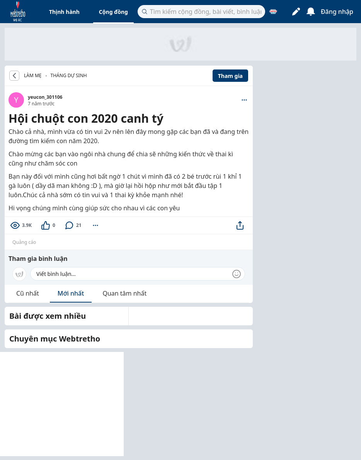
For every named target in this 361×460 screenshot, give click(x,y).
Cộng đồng (113, 11)
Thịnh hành (64, 11)
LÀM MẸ (33, 76)
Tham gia (230, 75)
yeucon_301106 (45, 97)
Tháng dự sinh (69, 75)
